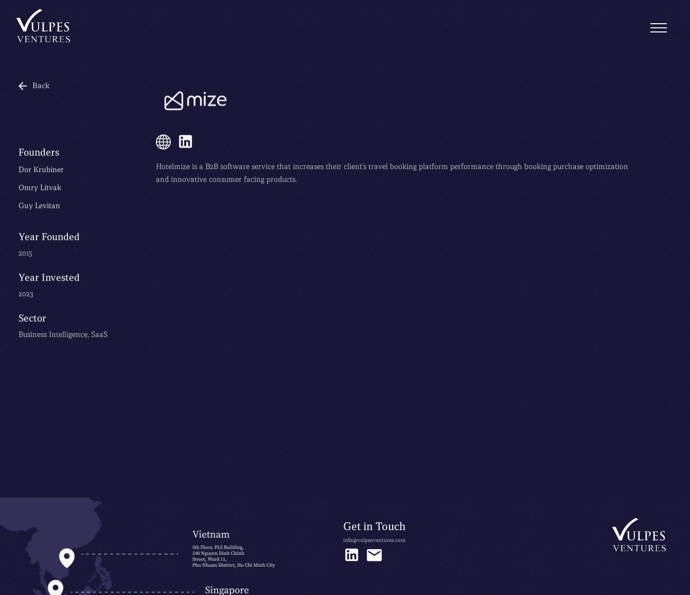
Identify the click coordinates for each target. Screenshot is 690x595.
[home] (44, 27)
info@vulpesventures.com (374, 540)
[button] (658, 28)
